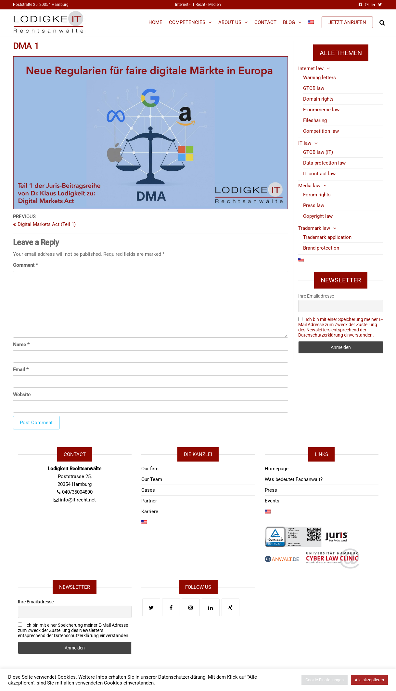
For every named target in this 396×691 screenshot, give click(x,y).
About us (229, 22)
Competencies (187, 22)
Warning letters (319, 77)
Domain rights (318, 99)
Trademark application (327, 237)
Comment (25, 265)
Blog (289, 22)
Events (272, 501)
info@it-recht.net (78, 500)
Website (22, 395)
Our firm (150, 469)
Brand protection (321, 248)
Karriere (149, 511)
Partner (149, 501)
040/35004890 (77, 492)
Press (271, 490)
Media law (309, 186)
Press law (313, 205)
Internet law (311, 68)
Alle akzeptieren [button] (369, 679)
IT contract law (319, 174)
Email (21, 370)
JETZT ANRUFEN (347, 22)
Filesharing (315, 120)
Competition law (321, 131)
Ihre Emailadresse (316, 296)
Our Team (151, 479)
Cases (148, 490)
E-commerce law (321, 110)
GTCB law (313, 88)
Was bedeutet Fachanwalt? (294, 479)
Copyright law (318, 216)
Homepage (276, 469)
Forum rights (317, 195)
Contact (265, 22)
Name (21, 345)
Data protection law (324, 163)
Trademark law (314, 228)
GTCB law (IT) (318, 152)
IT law (304, 143)
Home (155, 22)
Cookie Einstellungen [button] (324, 679)
